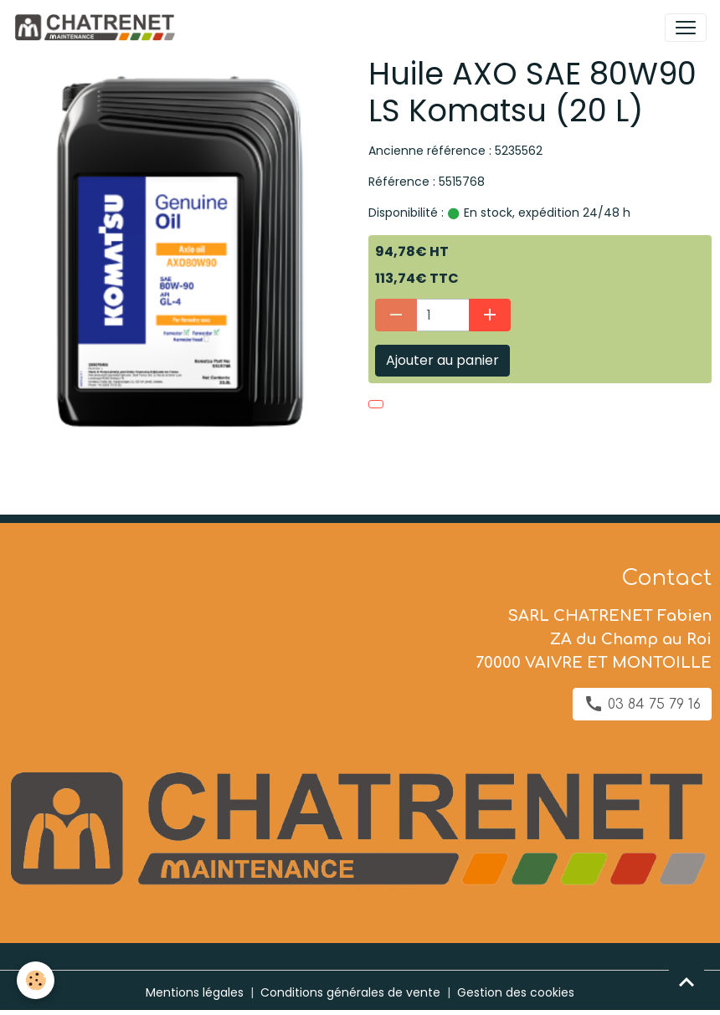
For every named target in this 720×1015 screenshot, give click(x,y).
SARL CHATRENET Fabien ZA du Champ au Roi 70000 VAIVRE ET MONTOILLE (594, 639)
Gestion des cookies (515, 992)
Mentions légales (195, 992)
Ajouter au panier (442, 360)
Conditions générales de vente (350, 992)
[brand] (97, 27)
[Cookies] (35, 980)
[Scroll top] (686, 981)
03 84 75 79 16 (642, 704)
